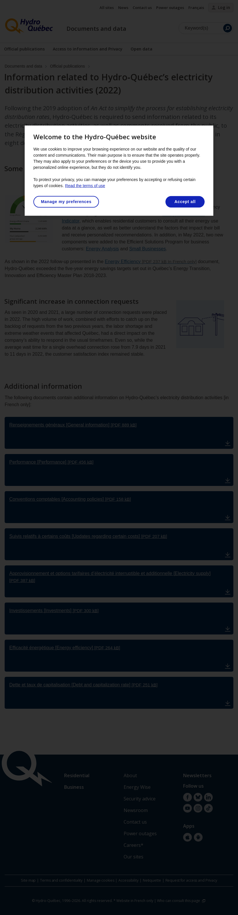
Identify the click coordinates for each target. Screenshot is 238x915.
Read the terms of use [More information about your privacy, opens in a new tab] (85, 185)
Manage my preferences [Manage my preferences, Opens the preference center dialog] (66, 201)
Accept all (185, 201)
